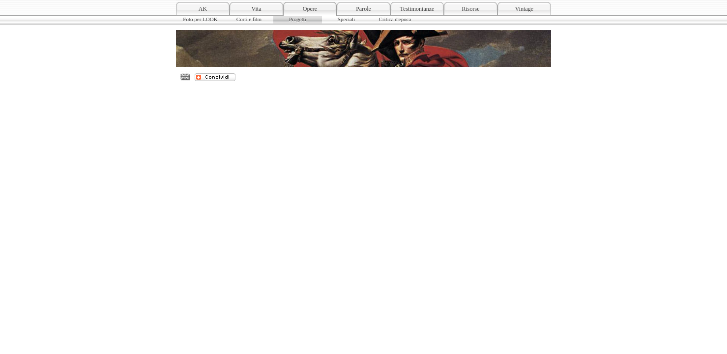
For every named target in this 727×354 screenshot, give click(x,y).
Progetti (297, 19)
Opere (310, 8)
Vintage (524, 8)
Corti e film (249, 19)
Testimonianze (417, 8)
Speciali (346, 19)
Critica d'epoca (395, 19)
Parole (363, 8)
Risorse (471, 8)
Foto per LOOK (200, 19)
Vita (257, 8)
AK (203, 8)
